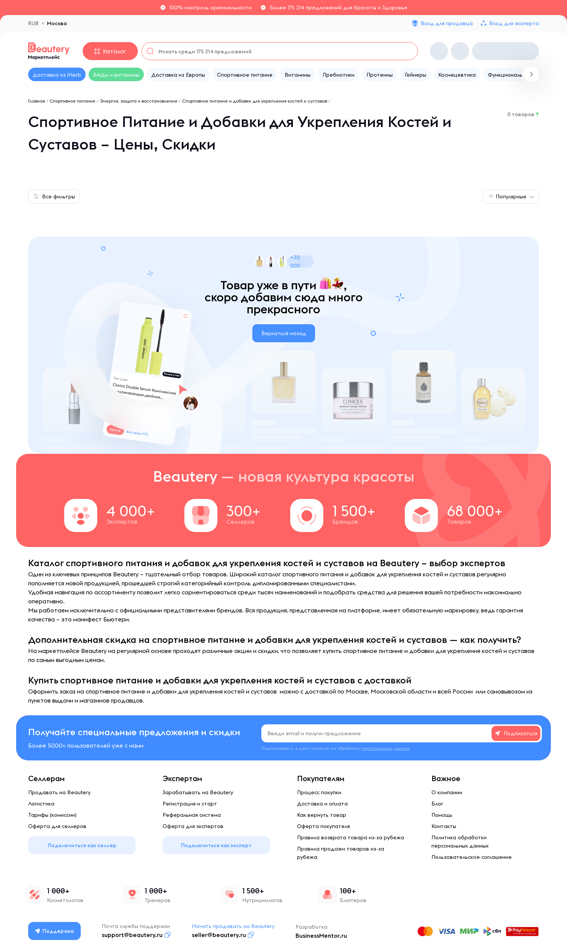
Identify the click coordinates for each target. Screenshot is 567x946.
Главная (36, 101)
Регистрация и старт (190, 803)
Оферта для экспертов (193, 826)
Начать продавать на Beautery (233, 926)
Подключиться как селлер (82, 845)
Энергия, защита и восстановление (139, 101)
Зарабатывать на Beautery (198, 792)
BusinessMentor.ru (321, 935)
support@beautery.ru (132, 934)
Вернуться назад (283, 333)
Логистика (41, 803)
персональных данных (385, 748)
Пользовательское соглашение (471, 857)
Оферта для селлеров (57, 826)
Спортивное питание (72, 101)
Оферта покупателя (323, 826)
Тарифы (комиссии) (52, 815)
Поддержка (54, 931)
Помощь (441, 815)
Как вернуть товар (321, 815)
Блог (437, 803)
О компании (446, 792)
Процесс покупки (319, 792)
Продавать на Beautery (59, 792)
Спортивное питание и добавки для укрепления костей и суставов (254, 101)
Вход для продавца (447, 23)
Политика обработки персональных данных (460, 841)
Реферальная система (192, 815)
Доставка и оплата (322, 803)
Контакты (443, 826)
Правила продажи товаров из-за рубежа (340, 852)
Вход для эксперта (514, 23)
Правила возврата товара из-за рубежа (350, 837)
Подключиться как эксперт (216, 845)
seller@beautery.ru (219, 934)
